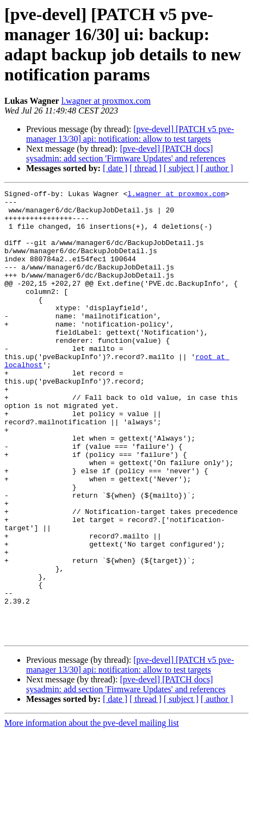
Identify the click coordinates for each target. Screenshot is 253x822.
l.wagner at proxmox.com (106, 100)
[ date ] (115, 168)
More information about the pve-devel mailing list (91, 812)
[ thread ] (145, 168)
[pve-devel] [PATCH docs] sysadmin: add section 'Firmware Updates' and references (126, 153)
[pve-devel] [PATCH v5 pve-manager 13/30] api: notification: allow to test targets (130, 133)
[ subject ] (181, 168)
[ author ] (217, 168)
